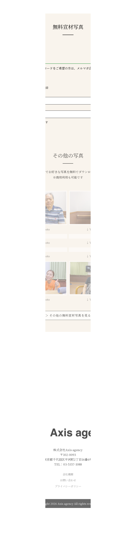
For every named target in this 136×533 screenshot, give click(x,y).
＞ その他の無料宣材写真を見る (68, 315)
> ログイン (27, 131)
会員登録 (42, 88)
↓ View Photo (40, 229)
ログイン (19, 88)
